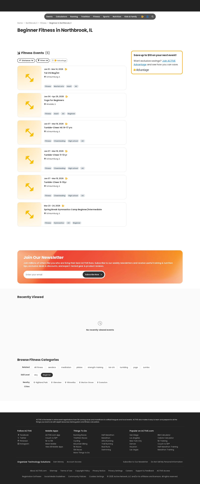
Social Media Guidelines (54, 476)
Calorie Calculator (166, 438)
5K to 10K (49, 441)
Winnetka (70, 382)
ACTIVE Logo (22, 420)
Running (74, 16)
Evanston (102, 382)
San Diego (134, 435)
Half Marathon (108, 435)
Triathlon (85, 16)
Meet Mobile (50, 444)
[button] (42, 60)
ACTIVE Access (163, 470)
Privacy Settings (115, 470)
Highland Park (40, 382)
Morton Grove (86, 382)
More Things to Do (81, 452)
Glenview (56, 382)
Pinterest (24, 441)
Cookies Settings (96, 476)
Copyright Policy (82, 470)
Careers (129, 470)
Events (49, 16)
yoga (135, 367)
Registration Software (31, 476)
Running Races (79, 435)
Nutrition (117, 16)
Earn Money (58, 462)
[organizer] (147, 16)
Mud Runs (106, 446)
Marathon (106, 438)
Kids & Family (130, 16)
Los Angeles (135, 438)
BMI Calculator (164, 435)
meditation (66, 367)
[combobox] (26, 60)
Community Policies (77, 476)
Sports (106, 16)
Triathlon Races (80, 438)
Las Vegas (134, 449)
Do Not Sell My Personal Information (167, 462)
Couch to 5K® (51, 438)
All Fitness (38, 367)
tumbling (124, 367)
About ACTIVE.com (38, 470)
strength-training (95, 367)
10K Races (77, 449)
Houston (133, 446)
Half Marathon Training (168, 446)
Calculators (61, 16)
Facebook (24, 435)
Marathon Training (166, 449)
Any (36, 375)
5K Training (162, 441)
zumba (146, 367)
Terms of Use (66, 470)
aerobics (52, 367)
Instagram (24, 444)
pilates (79, 367)
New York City (136, 441)
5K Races (77, 446)
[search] (152, 16)
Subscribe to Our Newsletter (135, 462)
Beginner (47, 375)
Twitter (23, 438)
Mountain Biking (80, 444)
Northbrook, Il (31, 23)
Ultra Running (107, 441)
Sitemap (53, 470)
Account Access (74, 462)
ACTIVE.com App (52, 435)
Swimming (106, 449)
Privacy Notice (99, 470)
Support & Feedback (145, 470)
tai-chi (112, 367)
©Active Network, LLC (119, 476)
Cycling (76, 441)
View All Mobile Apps (54, 446)
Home (20, 23)
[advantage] (142, 16)
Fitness (96, 16)
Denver (133, 444)
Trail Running (107, 444)
